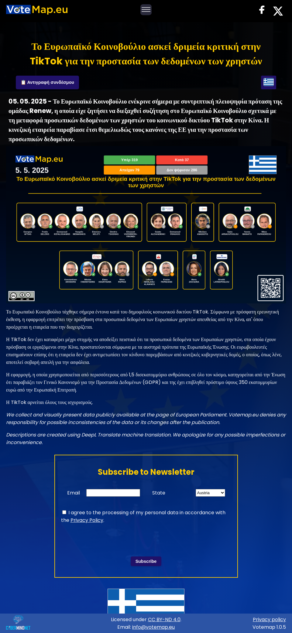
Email (73, 492)
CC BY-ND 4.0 (164, 619)
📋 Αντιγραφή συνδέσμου (47, 82)
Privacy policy (269, 619)
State (158, 492)
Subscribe (146, 561)
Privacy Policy (86, 520)
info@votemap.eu (153, 627)
